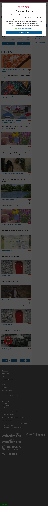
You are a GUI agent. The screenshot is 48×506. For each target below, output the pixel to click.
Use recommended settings (24, 32)
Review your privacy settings (24, 28)
